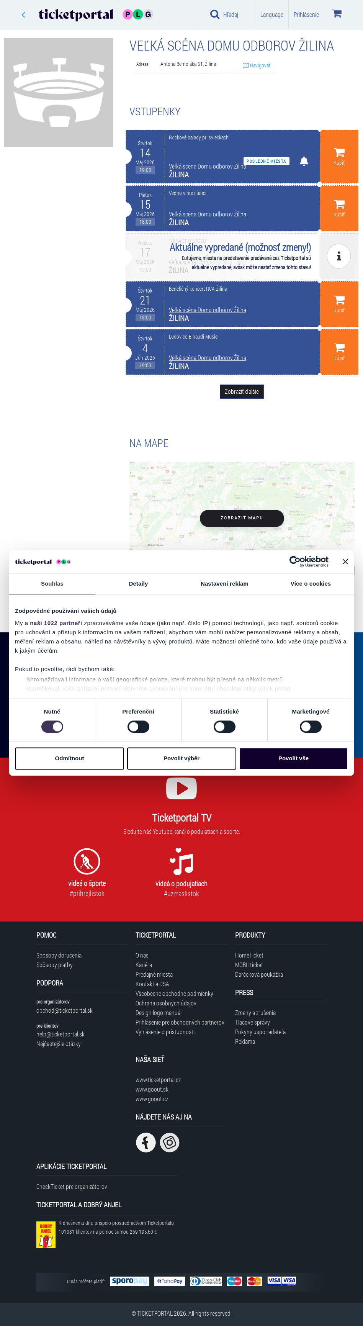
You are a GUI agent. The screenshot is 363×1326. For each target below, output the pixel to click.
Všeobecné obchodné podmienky (174, 993)
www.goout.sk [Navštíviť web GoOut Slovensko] (152, 1089)
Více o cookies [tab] (311, 583)
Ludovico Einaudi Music (193, 336)
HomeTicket (249, 955)
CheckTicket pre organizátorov (71, 1186)
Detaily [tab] (138, 583)
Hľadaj (224, 14)
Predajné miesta (154, 974)
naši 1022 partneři (56, 623)
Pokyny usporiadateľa (260, 1032)
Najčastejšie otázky (58, 1044)
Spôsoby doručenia (59, 955)
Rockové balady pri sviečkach (199, 137)
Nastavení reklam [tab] (225, 583)
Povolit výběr (181, 758)
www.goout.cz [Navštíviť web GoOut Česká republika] (152, 1099)
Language (271, 14)
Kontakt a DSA (152, 984)
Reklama (245, 1041)
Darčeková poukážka (259, 974)
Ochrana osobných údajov (166, 1003)
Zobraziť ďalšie (242, 391)
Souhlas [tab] (52, 583)
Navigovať (256, 65)
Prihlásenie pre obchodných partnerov (180, 1022)
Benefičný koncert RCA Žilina (198, 288)
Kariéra (144, 965)
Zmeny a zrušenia (255, 1012)
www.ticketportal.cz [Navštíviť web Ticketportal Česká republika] (158, 1080)
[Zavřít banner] (345, 561)
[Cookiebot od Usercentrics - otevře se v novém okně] (295, 561)
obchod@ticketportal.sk (64, 1010)
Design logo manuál (159, 1012)
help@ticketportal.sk (60, 1034)
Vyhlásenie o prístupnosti (165, 1032)
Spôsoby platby (54, 965)
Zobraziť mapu (242, 518)
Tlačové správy (252, 1022)
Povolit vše (293, 758)
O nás (142, 955)
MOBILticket (249, 965)
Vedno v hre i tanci (187, 193)
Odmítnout (69, 758)
